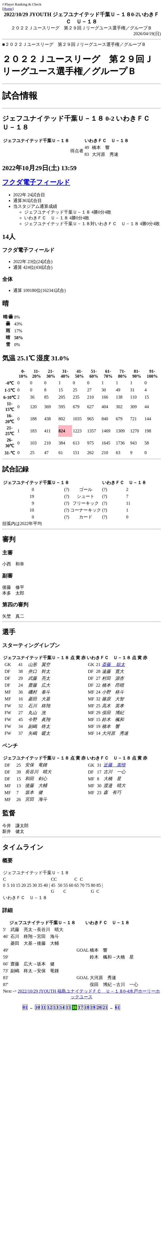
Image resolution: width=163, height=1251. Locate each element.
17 (80, 1007)
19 (93, 1007)
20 (99, 1007)
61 (117, 1007)
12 (50, 1007)
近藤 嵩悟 (115, 765)
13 (56, 1007)
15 (68, 1007)
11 (44, 1007)
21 (105, 1007)
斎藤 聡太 (113, 664)
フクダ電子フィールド (36, 182)
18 (87, 1007)
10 (37, 1007)
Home (7, 9)
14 (62, 1007)
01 (25, 1007)
